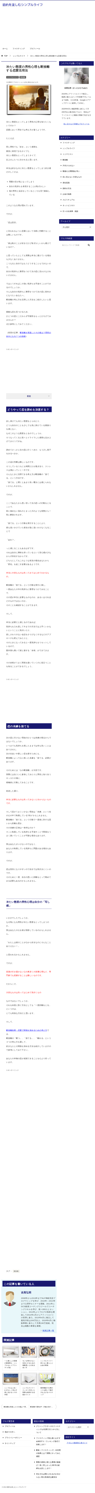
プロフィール (35, 49)
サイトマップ (10, 1443)
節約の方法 (67, 188)
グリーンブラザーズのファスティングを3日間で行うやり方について (48, 1429)
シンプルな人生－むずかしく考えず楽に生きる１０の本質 (10, 1391)
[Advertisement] (47, 27)
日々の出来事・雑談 (70, 211)
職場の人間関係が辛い (71, 171)
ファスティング (19, 49)
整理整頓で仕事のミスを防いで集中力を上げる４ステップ (46, 1391)
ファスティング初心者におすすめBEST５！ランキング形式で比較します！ (48, 1441)
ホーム (5, 49)
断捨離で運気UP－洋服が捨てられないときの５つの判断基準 (43, 1407)
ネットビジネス (69, 205)
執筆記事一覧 (48, 1330)
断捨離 (23, 77)
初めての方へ (10, 1432)
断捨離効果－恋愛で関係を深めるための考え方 (26, 1030)
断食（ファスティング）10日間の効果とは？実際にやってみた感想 (48, 1453)
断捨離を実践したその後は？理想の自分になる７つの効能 (16, 1407)
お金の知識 (67, 194)
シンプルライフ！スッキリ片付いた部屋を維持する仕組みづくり (29, 1391)
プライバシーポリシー (13, 1438)
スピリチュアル (69, 200)
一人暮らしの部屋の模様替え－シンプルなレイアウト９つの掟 (10, 1364)
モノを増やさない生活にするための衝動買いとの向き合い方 (29, 1364)
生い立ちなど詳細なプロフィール (76, 124)
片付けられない (69, 166)
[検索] (76, 245)
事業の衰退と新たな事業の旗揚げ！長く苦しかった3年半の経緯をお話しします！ (48, 1465)
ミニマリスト (68, 154)
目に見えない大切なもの (72, 177)
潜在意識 (66, 183)
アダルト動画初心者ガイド (77, 1443)
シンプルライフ (12, 77)
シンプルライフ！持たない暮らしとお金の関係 (46, 1363)
